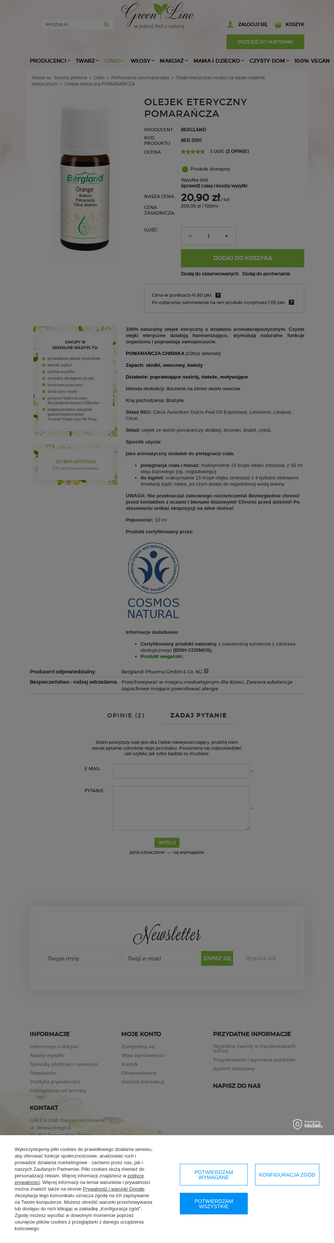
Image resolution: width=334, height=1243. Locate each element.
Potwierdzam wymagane (214, 1174)
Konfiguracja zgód (287, 1175)
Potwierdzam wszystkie (214, 1203)
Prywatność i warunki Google (114, 1189)
